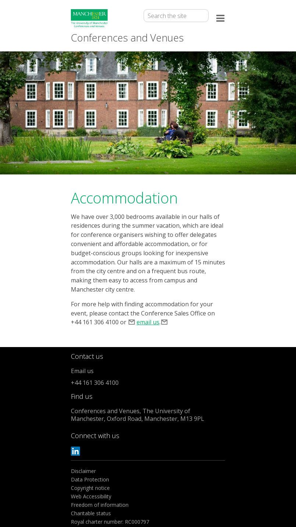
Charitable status (91, 513)
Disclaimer (83, 471)
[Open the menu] (220, 19)
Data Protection (90, 479)
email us (148, 322)
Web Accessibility (91, 496)
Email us (82, 371)
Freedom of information (100, 504)
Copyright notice (90, 487)
